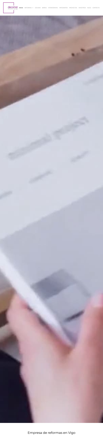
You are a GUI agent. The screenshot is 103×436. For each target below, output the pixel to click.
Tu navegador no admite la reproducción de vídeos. (51, 219)
